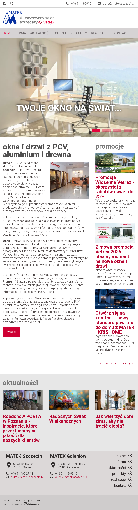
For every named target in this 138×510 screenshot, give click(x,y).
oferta (60, 33)
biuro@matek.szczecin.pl (119, 3)
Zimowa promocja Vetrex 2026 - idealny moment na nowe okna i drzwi (114, 256)
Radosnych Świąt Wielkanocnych (67, 419)
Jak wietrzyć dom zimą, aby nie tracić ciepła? (114, 421)
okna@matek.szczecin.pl (71, 477)
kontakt (121, 33)
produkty (79, 33)
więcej (11, 332)
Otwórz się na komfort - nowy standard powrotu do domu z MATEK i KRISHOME (114, 322)
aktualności (40, 33)
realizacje (100, 33)
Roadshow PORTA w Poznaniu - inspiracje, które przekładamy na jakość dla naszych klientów (22, 428)
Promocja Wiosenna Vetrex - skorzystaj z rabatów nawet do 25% (114, 187)
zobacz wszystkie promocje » (114, 363)
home (7, 33)
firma (21, 33)
